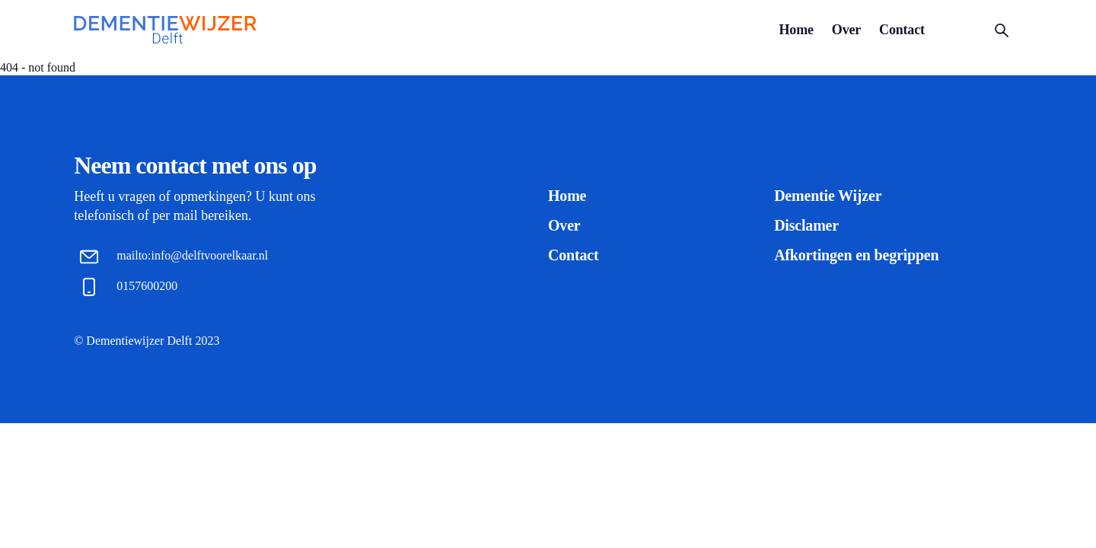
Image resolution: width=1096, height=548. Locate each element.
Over (846, 29)
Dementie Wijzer (827, 195)
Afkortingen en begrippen (856, 255)
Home (796, 29)
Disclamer (806, 225)
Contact (902, 29)
